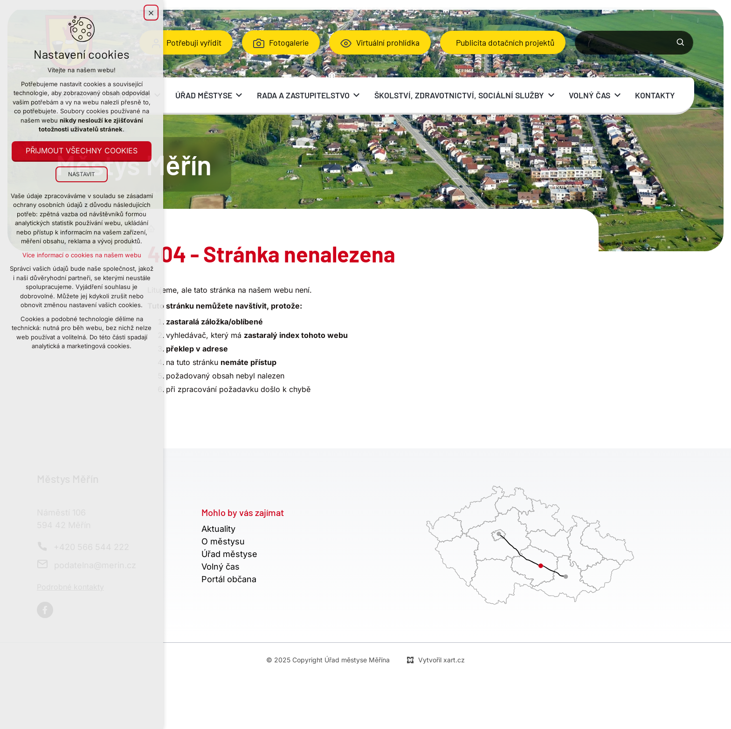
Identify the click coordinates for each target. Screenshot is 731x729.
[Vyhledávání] (680, 42)
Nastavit (81, 174)
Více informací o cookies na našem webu (81, 255)
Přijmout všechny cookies (82, 151)
